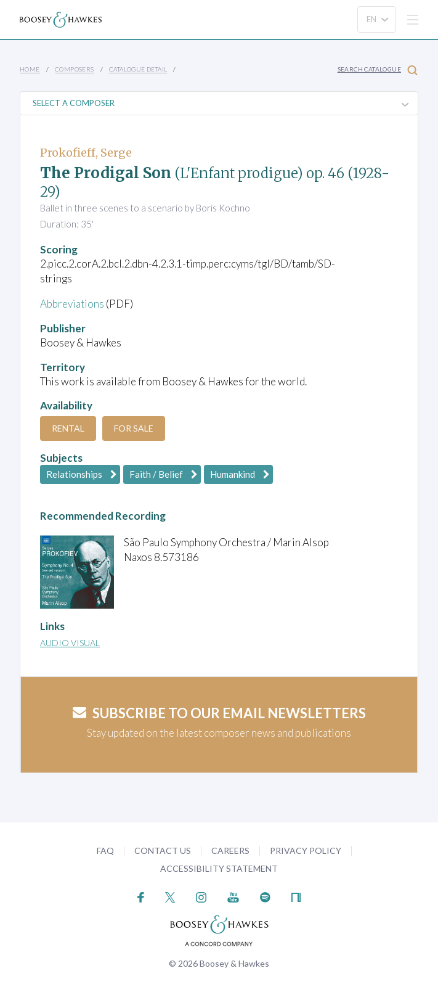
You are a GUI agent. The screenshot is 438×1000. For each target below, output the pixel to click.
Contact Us (162, 850)
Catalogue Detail (138, 69)
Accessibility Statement (219, 868)
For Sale (133, 428)
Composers (74, 69)
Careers (230, 850)
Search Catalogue (378, 70)
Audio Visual (70, 642)
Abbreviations (72, 303)
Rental (68, 428)
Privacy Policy (305, 850)
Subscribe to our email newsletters (219, 713)
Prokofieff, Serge (86, 152)
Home (30, 69)
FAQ (105, 850)
